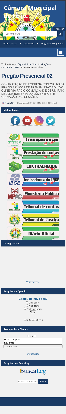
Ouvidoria (29, 43)
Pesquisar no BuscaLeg (16, 363)
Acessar (60, 28)
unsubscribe (33, 353)
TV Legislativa (11, 243)
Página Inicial (10, 43)
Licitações (44, 64)
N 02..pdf (8, 102)
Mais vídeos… (33, 281)
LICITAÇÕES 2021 (10, 67)
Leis (35, 64)
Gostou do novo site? (32, 298)
